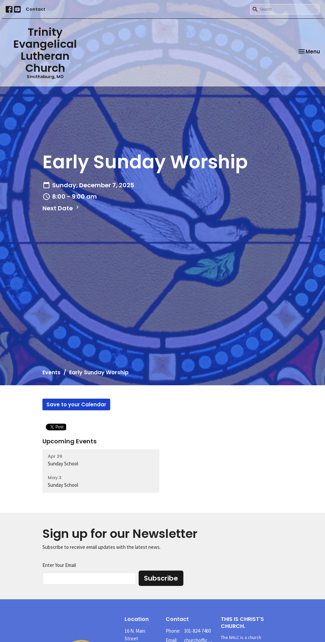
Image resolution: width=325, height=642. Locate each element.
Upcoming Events (69, 441)
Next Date (61, 208)
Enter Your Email (59, 565)
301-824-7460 (197, 631)
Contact (35, 9)
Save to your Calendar (76, 404)
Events (51, 372)
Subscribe (161, 578)
